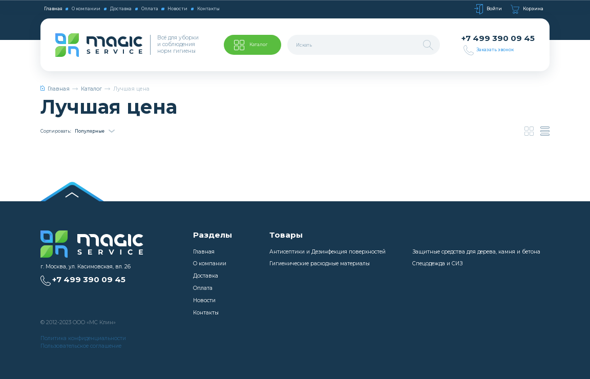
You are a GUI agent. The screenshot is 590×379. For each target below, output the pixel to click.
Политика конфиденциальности (83, 338)
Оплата (149, 8)
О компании (86, 8)
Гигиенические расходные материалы (319, 263)
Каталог (91, 89)
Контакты (208, 8)
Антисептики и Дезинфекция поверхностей (327, 251)
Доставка (121, 8)
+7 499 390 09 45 (498, 38)
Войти (488, 9)
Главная (53, 8)
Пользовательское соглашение (80, 346)
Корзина (527, 9)
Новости (177, 8)
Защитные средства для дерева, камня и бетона (476, 251)
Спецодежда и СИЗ (437, 263)
